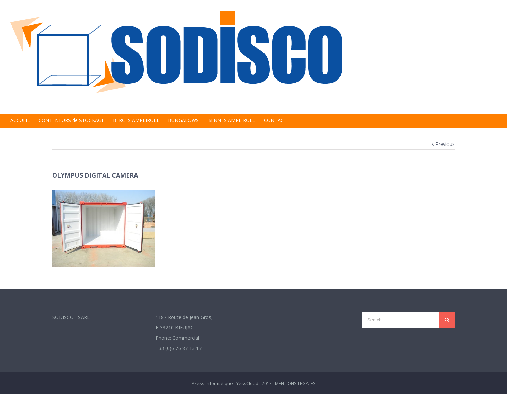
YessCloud (247, 383)
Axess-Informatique (212, 383)
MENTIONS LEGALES (295, 383)
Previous (445, 144)
